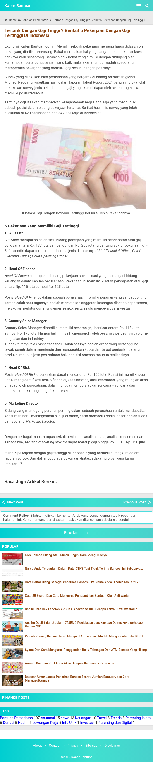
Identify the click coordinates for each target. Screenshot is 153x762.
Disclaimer (112, 746)
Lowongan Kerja (45, 723)
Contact (54, 746)
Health (23, 723)
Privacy (73, 746)
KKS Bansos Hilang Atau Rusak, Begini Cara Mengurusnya (66, 555)
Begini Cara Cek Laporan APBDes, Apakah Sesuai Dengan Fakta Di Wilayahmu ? (81, 609)
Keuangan (83, 718)
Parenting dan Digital (115, 723)
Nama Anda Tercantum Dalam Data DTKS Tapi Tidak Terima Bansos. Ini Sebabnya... (84, 568)
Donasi (8, 723)
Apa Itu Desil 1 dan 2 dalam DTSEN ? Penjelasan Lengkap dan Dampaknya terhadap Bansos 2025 (84, 624)
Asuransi (48, 718)
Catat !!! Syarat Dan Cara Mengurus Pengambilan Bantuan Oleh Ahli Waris (77, 595)
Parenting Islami (138, 718)
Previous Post (134, 502)
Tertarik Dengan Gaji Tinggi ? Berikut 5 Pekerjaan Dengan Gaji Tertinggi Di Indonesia (67, 33)
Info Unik (69, 723)
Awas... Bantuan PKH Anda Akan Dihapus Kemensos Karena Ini (69, 663)
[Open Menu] (139, 5)
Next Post (15, 502)
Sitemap (91, 746)
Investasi (87, 723)
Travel (102, 718)
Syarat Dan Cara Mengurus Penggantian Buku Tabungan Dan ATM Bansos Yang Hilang (86, 650)
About (37, 746)
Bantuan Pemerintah (16, 718)
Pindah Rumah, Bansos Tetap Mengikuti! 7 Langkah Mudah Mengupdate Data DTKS (84, 636)
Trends (116, 718)
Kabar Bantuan (18, 5)
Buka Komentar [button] (76, 533)
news (65, 718)
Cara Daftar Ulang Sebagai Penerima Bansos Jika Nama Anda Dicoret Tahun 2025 (82, 582)
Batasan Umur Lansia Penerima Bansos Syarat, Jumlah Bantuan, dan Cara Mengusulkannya (77, 678)
